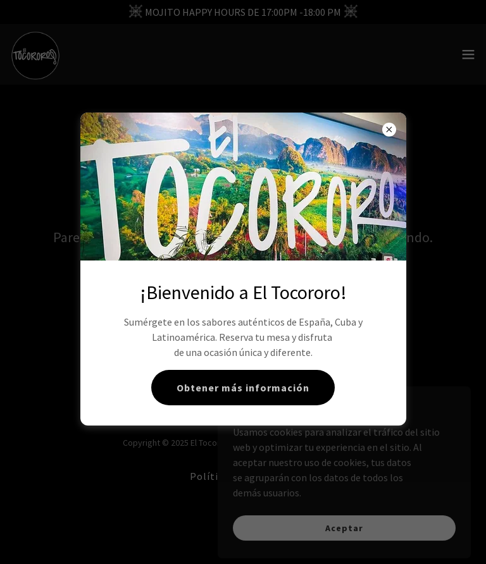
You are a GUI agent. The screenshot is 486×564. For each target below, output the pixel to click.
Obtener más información (243, 387)
